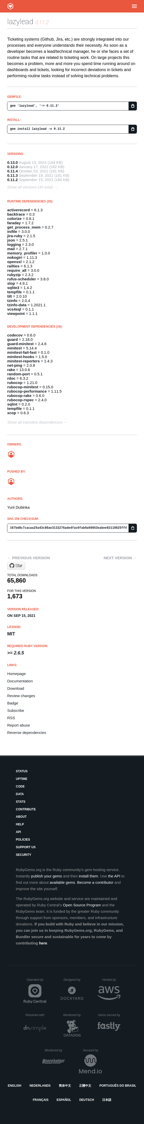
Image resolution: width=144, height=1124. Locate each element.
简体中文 (65, 1085)
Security (23, 855)
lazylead (20, 21)
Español (64, 1100)
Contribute (26, 809)
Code (20, 786)
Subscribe (15, 710)
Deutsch (86, 1100)
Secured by (92, 1050)
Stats (20, 802)
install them (88, 876)
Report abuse (18, 725)
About (21, 816)
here (43, 943)
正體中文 (85, 1085)
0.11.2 (12, 180)
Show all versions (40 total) (30, 187)
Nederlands (39, 1085)
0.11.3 (12, 175)
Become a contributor (95, 882)
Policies (23, 839)
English (14, 1085)
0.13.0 (12, 162)
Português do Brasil (117, 1085)
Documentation (20, 681)
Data (20, 794)
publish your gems (46, 876)
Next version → (120, 558)
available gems (62, 882)
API (18, 832)
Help (20, 824)
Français (40, 1100)
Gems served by (109, 1015)
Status (21, 771)
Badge (12, 703)
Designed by (73, 980)
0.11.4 (12, 171)
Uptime (21, 779)
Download (15, 688)
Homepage (16, 673)
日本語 (106, 1100)
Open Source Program (82, 905)
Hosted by (111, 980)
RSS (11, 718)
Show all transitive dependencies (34, 422)
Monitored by (73, 1015)
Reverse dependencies (26, 732)
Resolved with (35, 1015)
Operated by (36, 981)
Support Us (25, 847)
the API (114, 876)
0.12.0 (12, 167)
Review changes (21, 696)
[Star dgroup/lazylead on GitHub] (16, 566)
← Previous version (28, 558)
